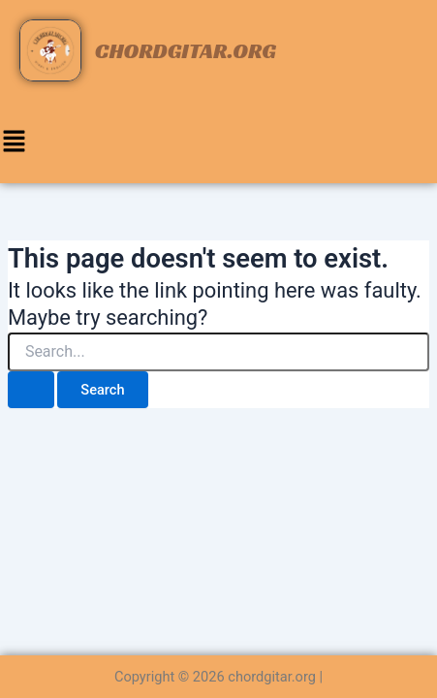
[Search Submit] (31, 390)
